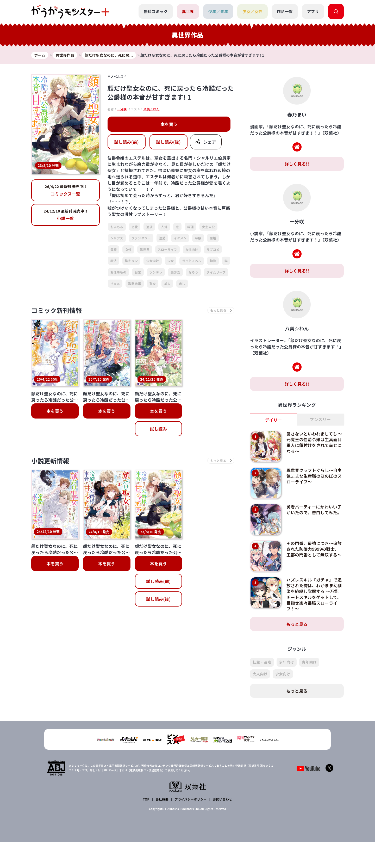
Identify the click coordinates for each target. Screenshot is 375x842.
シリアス (116, 238)
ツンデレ (155, 272)
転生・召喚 (262, 662)
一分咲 (122, 109)
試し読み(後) (168, 142)
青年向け (309, 662)
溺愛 (162, 238)
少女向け (152, 260)
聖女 (152, 283)
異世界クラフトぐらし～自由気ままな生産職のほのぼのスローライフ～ (314, 476)
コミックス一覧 (65, 190)
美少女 (175, 272)
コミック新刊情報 (56, 310)
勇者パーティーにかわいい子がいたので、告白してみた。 (313, 510)
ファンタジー (141, 238)
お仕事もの (118, 272)
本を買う (168, 124)
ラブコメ (213, 249)
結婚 (213, 238)
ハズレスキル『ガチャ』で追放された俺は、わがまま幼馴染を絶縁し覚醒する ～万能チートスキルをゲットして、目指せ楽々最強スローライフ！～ (314, 594)
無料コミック (156, 11)
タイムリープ (216, 272)
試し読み (158, 429)
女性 (128, 249)
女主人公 (208, 227)
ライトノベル (191, 260)
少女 (170, 260)
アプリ (313, 11)
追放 (149, 227)
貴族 (113, 249)
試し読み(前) (126, 142)
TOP (146, 799)
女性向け (191, 249)
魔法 (113, 260)
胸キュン (131, 260)
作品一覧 (285, 11)
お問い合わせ (222, 799)
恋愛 (135, 227)
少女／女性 (252, 11)
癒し (182, 283)
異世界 (188, 11)
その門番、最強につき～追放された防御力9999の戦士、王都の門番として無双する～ (314, 549)
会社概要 (162, 799)
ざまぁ (115, 283)
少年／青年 (218, 11)
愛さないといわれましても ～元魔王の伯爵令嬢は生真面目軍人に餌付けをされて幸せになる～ (314, 442)
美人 (167, 283)
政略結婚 (134, 283)
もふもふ (116, 227)
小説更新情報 (50, 461)
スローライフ (167, 249)
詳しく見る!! (297, 164)
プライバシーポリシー (191, 799)
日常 (138, 272)
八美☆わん (151, 109)
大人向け (260, 673)
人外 (164, 227)
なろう (193, 272)
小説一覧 (65, 214)
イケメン (180, 238)
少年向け (286, 662)
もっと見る (297, 624)
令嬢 (198, 238)
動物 (213, 260)
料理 (190, 227)
